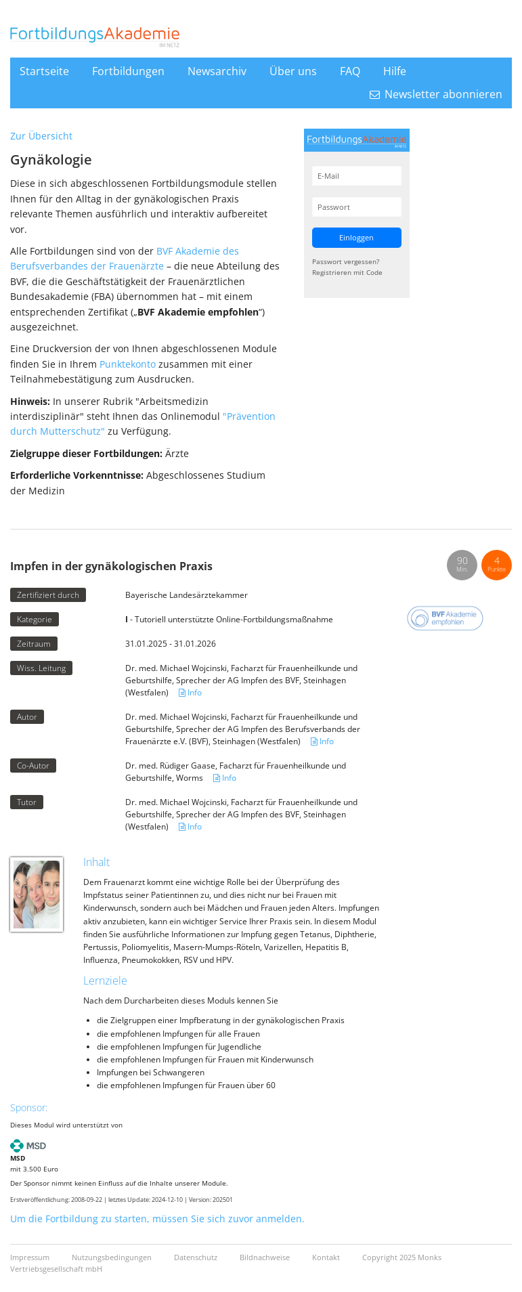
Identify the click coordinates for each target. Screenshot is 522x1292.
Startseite (44, 71)
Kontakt (327, 1257)
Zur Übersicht (41, 135)
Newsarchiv (217, 71)
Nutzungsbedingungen (113, 1257)
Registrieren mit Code (347, 272)
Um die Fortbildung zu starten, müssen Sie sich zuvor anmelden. (157, 1218)
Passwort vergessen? (345, 261)
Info (190, 692)
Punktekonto (128, 364)
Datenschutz (196, 1257)
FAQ (350, 71)
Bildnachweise (266, 1257)
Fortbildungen (128, 71)
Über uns (293, 71)
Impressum (30, 1257)
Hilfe (394, 71)
